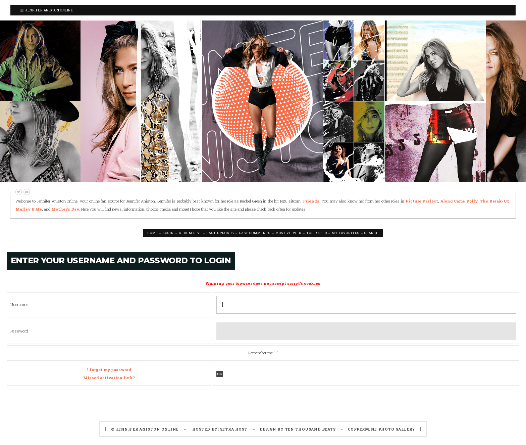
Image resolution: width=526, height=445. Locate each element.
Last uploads (219, 232)
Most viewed (288, 232)
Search (371, 232)
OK (219, 374)
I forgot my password (109, 369)
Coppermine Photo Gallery (381, 429)
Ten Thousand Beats (310, 429)
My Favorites (345, 232)
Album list (190, 232)
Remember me (261, 352)
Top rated (316, 232)
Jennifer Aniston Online (46, 10)
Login (168, 232)
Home (152, 232)
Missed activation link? (109, 377)
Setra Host (234, 429)
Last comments (254, 232)
